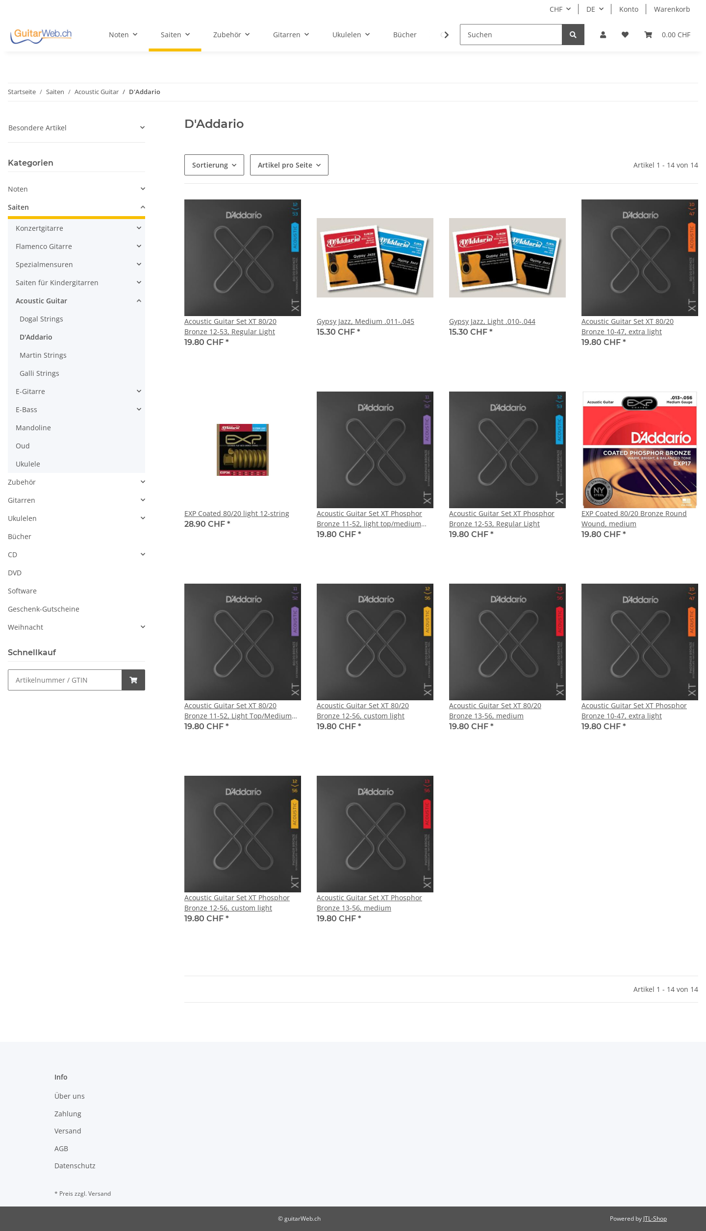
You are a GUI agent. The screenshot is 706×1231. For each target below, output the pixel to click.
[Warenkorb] (667, 34)
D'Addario (36, 337)
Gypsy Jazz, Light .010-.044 (492, 321)
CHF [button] (556, 9)
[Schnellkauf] (65, 679)
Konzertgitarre (39, 228)
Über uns (69, 1096)
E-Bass (26, 409)
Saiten (18, 207)
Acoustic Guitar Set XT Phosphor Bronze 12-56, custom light (237, 902)
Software (22, 590)
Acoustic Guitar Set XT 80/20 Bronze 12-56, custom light (363, 710)
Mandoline (33, 427)
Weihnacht (25, 627)
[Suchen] (511, 34)
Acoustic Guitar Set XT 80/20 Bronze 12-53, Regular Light (230, 326)
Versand (67, 1130)
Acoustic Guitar (41, 300)
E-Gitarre (30, 391)
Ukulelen (22, 518)
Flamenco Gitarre (44, 246)
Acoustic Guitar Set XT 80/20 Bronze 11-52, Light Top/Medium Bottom (238, 711)
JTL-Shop (655, 1218)
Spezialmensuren (44, 264)
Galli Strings (39, 373)
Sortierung (210, 165)
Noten (18, 189)
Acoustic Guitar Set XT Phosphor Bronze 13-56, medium (369, 902)
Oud (23, 445)
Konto (628, 9)
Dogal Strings (41, 318)
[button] (603, 34)
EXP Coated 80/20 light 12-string (236, 513)
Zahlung (67, 1113)
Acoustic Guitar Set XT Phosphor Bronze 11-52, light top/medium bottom (369, 519)
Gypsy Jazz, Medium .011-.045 (365, 321)
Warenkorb (672, 9)
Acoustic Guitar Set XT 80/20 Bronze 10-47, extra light (627, 326)
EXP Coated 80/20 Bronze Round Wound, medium (634, 518)
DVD (15, 572)
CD (12, 554)
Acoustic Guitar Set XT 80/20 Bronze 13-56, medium (495, 710)
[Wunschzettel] (625, 34)
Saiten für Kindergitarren (57, 282)
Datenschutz (75, 1165)
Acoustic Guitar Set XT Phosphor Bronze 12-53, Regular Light (502, 518)
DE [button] (590, 9)
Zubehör (22, 482)
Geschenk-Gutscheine (43, 609)
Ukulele (28, 463)
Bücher (19, 536)
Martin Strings (43, 355)
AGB (61, 1148)
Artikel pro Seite (285, 165)
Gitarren (21, 500)
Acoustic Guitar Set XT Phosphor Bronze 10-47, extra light (634, 710)
